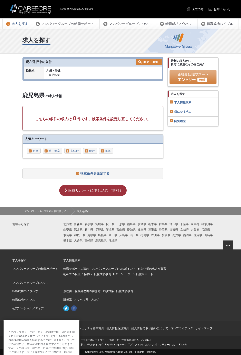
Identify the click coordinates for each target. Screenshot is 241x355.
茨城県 (142, 224)
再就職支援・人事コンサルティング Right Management (94, 344)
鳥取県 (91, 235)
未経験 (74, 150)
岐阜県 (142, 229)
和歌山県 (79, 235)
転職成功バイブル (23, 299)
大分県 (78, 240)
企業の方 (197, 9)
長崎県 (208, 235)
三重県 (152, 229)
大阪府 (195, 229)
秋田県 (110, 224)
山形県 (120, 224)
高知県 (176, 235)
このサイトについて (55, 328)
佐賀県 (198, 235)
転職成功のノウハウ (25, 291)
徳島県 (145, 235)
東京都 (195, 224)
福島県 (131, 224)
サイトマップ (203, 328)
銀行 (92, 150)
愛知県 (131, 229)
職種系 (67, 299)
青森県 (78, 224)
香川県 (155, 235)
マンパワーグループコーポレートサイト (85, 339)
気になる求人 (182, 111)
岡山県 (113, 235)
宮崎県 (89, 240)
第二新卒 (54, 150)
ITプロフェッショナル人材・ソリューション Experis (157, 344)
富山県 (120, 229)
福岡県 (187, 235)
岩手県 (89, 224)
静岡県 (163, 229)
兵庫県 (205, 229)
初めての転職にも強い (77, 274)
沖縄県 (113, 240)
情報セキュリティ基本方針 (87, 328)
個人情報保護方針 (117, 328)
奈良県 (67, 235)
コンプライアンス (181, 328)
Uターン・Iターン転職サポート (133, 274)
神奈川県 (207, 224)
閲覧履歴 (180, 121)
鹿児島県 (101, 240)
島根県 (102, 235)
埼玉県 (174, 224)
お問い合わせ (222, 9)
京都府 (184, 229)
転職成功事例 (102, 274)
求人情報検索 (182, 102)
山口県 (134, 235)
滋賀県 (174, 229)
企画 (35, 150)
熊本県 (67, 240)
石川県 (89, 229)
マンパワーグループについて (30, 282)
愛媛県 (166, 235)
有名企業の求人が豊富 (152, 268)
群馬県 (163, 224)
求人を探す (19, 260)
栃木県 (152, 224)
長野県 (99, 229)
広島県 (123, 235)
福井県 (78, 229)
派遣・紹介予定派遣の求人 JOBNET (130, 339)
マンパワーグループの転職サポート (35, 268)
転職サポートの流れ (76, 268)
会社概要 (34, 328)
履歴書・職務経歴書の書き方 (81, 291)
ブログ (94, 299)
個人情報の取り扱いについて (149, 328)
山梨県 (67, 229)
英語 (108, 150)
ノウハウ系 (81, 299)
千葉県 (184, 224)
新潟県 (110, 229)
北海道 (67, 224)
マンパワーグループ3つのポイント (113, 268)
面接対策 (108, 291)
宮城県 (99, 224)
